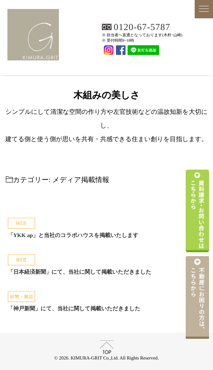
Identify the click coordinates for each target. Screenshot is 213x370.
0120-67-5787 (142, 27)
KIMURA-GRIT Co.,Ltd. (106, 65)
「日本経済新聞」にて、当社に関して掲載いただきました (79, 272)
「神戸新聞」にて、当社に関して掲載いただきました (74, 309)
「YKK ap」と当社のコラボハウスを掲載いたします (73, 236)
